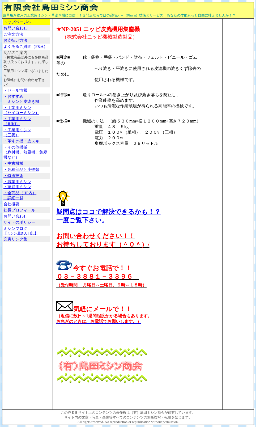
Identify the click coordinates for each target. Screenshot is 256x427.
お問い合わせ (15, 216)
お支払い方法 (15, 40)
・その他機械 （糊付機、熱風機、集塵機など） (25, 152)
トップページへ (17, 22)
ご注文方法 (13, 34)
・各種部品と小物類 (21, 169)
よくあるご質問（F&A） (25, 46)
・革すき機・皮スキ (21, 141)
